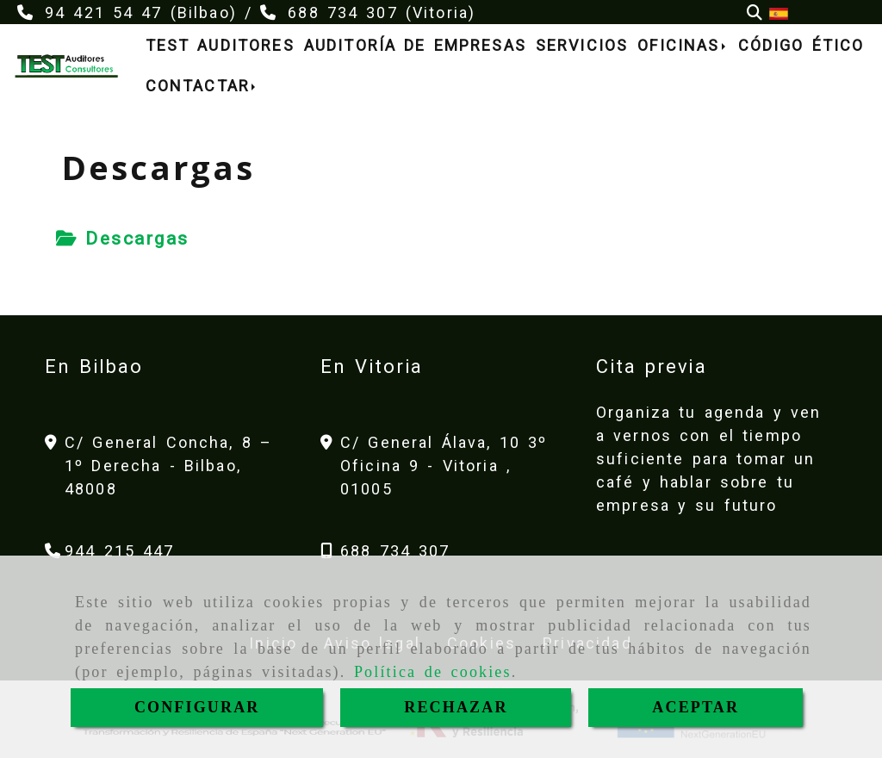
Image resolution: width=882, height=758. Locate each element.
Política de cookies (433, 671)
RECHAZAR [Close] (455, 707)
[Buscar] (754, 12)
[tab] (123, 239)
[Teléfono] (110, 551)
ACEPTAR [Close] (695, 707)
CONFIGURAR (197, 707)
